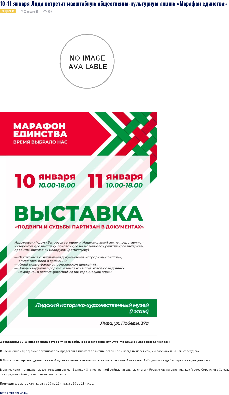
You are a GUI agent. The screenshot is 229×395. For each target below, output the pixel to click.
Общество (8, 11)
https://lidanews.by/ (14, 393)
